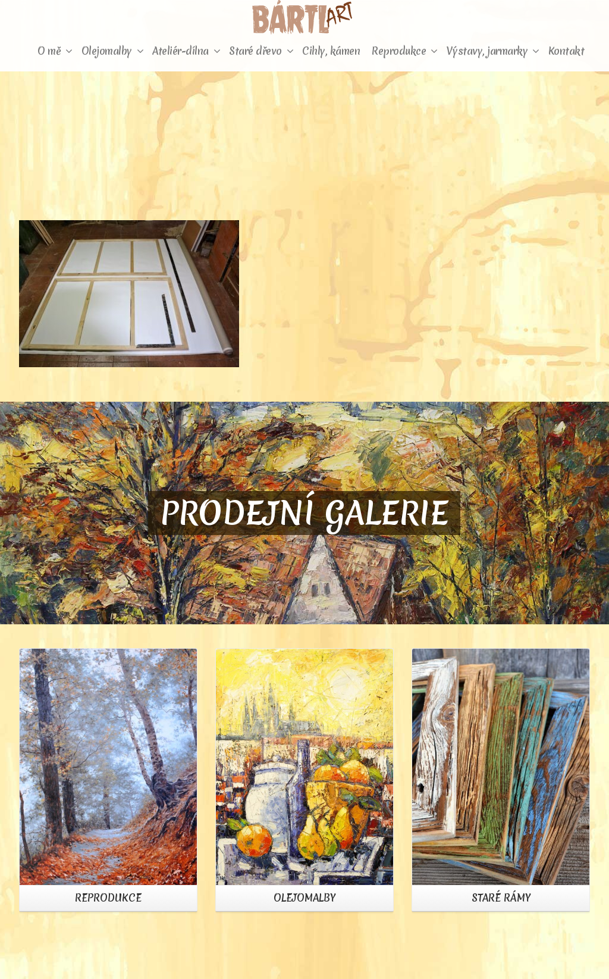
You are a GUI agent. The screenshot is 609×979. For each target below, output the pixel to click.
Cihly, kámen (331, 51)
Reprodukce (405, 51)
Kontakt (566, 51)
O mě (55, 51)
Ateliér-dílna (186, 51)
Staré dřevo (261, 51)
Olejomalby (112, 51)
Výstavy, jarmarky (493, 51)
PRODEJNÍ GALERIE (304, 513)
